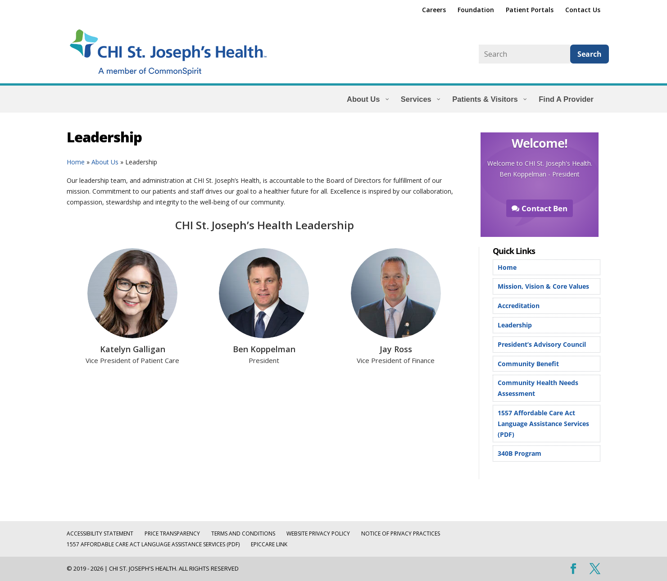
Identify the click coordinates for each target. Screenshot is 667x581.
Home (76, 162)
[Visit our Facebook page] (573, 569)
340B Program (519, 453)
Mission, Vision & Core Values (543, 286)
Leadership (515, 325)
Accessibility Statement (100, 533)
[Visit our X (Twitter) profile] (595, 569)
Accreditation (519, 305)
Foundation (476, 10)
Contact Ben (544, 208)
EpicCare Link (269, 544)
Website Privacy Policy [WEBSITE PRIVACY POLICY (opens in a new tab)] (318, 533)
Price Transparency (172, 533)
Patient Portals (530, 10)
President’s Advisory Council (542, 344)
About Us (104, 162)
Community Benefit (528, 363)
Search (589, 54)
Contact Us (582, 10)
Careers (434, 10)
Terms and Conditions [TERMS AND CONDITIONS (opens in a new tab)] (243, 533)
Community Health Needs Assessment (538, 388)
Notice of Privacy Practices (400, 533)
